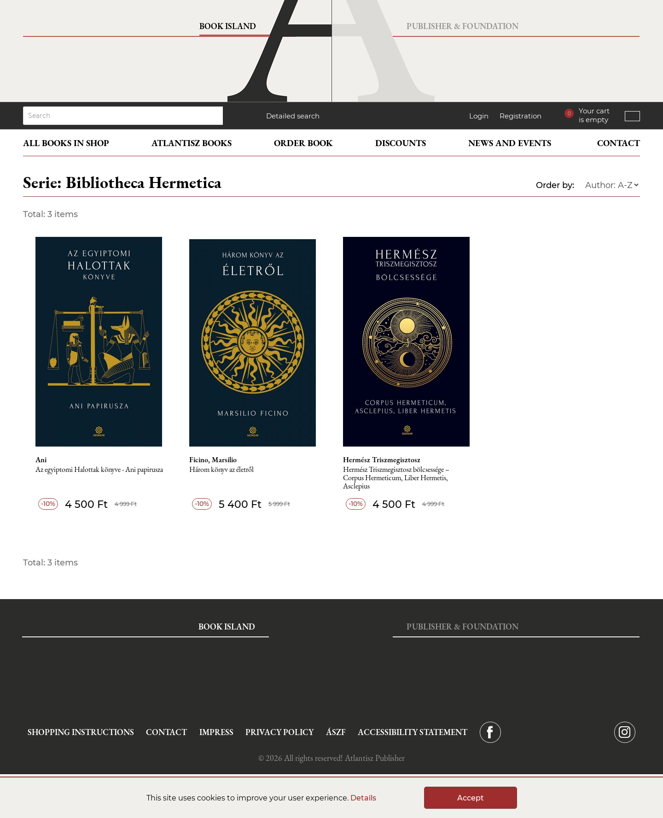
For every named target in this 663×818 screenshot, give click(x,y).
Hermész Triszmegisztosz (381, 460)
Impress (216, 732)
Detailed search (293, 116)
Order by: (555, 185)
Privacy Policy (279, 732)
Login (479, 116)
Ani (41, 460)
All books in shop (66, 143)
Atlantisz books (191, 143)
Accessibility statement (412, 732)
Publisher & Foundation (462, 26)
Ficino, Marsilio (213, 460)
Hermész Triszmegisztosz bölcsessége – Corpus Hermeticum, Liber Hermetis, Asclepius (396, 478)
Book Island (227, 26)
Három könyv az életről (221, 469)
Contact (618, 143)
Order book (303, 143)
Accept (470, 798)
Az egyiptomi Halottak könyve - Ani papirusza (99, 469)
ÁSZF (336, 732)
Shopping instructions (81, 732)
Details (363, 798)
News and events (509, 143)
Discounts (400, 143)
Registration (520, 116)
